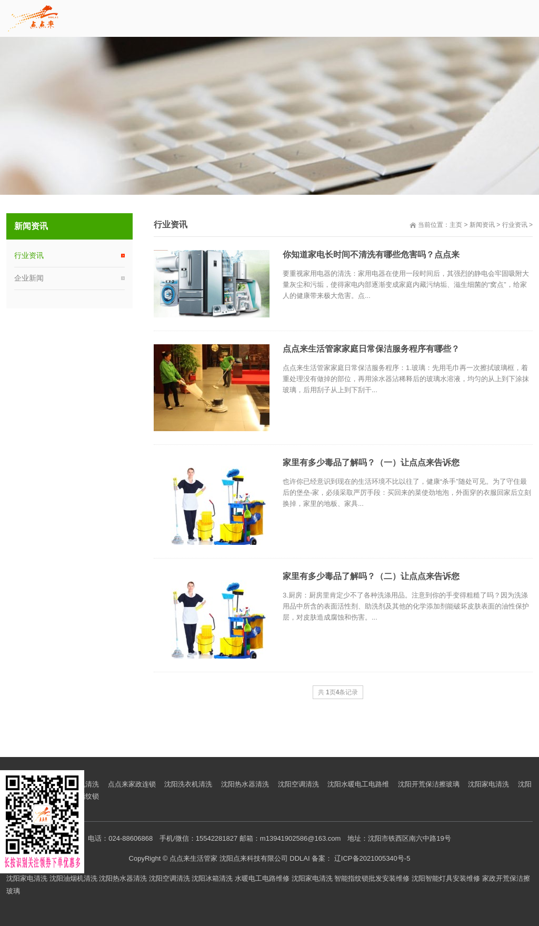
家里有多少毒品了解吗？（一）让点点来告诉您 (371, 462)
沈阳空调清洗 (298, 784)
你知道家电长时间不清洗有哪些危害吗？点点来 (371, 254)
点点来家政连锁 (132, 784)
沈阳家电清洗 (488, 784)
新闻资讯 (482, 224)
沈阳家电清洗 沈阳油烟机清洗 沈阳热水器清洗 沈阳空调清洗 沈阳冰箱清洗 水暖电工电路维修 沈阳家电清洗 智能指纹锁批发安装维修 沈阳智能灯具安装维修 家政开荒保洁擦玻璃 (268, 884)
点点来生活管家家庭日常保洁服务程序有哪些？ (371, 348)
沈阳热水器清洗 (245, 784)
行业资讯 (514, 224)
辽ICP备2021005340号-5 (373, 858)
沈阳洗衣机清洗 (188, 784)
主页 (456, 224)
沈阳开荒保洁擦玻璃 (429, 784)
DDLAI (300, 858)
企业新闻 (29, 278)
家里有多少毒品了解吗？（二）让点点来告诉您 (371, 576)
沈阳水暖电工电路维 (358, 784)
